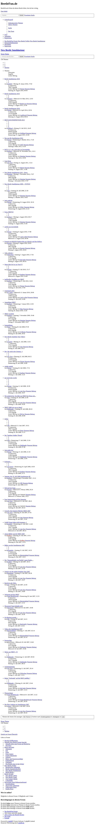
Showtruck (10, 608)
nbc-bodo (23, 260)
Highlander (10, 409)
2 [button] (4, 64)
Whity (22, 207)
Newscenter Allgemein (12, 785)
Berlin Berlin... (10, 772)
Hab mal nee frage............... (12, 488)
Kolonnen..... (8, 461)
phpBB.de (21, 823)
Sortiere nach (42, 717)
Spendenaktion (10, 784)
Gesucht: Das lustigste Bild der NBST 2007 (17, 511)
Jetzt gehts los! (8, 450)
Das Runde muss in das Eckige (15, 764)
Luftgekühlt (9, 780)
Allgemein (8, 749)
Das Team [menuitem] (11, 31)
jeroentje (9, 342)
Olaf (8, 440)
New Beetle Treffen (24, 41)
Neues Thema (5, 54)
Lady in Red (23, 237)
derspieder (10, 550)
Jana (8, 190)
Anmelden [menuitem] (7, 36)
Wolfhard (10, 128)
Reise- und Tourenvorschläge (14, 759)
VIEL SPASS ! (8, 253)
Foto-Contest (9, 754)
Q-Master (23, 332)
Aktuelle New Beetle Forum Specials (15, 742)
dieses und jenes (9, 747)
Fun (7, 750)
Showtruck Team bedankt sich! (13, 606)
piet (8, 585)
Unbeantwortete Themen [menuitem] (15, 23)
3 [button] (4, 66)
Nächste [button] (6, 67)
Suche (21, 15)
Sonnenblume (8, 325)
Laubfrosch (23, 115)
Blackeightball (24, 555)
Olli (8, 425)
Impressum (7, 46)
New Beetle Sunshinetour (37, 41)
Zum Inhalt (4, 11)
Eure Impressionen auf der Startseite (15, 499)
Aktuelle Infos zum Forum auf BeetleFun (17, 744)
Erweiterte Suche (29, 15)
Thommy (10, 98)
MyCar (22, 414)
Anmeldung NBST (10, 302)
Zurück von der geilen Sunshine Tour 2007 (17, 571)
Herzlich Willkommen (11, 740)
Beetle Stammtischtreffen (13, 769)
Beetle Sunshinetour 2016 (12, 79)
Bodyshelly (23, 624)
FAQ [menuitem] (5, 34)
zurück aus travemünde (11, 227)
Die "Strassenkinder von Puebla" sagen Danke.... (18, 560)
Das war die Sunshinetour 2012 (13, 138)
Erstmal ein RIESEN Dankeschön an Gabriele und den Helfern (23, 241)
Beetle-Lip (23, 103)
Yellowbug (10, 255)
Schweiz (8, 757)
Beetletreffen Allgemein (13, 767)
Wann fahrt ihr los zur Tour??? (13, 264)
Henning (22, 156)
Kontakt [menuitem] (6, 818)
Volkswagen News (11, 787)
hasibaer (9, 151)
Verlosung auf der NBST (11, 594)
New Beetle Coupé (11, 777)
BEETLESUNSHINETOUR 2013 (14, 120)
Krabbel (9, 562)
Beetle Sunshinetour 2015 (12, 93)
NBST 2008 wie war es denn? (13, 407)
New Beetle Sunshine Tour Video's (14, 337)
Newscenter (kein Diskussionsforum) (15, 782)
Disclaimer (7, 44)
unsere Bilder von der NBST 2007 (14, 534)
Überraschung (8, 693)
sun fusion (10, 466)
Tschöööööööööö (9, 667)
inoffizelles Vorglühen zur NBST (14, 279)
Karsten (9, 243)
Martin (22, 168)
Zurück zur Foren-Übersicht (9, 734)
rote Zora (10, 163)
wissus (9, 706)
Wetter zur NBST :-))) (11, 652)
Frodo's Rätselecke (11, 755)
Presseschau (8, 640)
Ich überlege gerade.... (11, 617)
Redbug (9, 535)
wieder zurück (8, 366)
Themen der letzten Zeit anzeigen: (17, 717)
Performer (23, 647)
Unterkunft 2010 (9, 291)
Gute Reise (7, 161)
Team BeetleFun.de (13, 596)
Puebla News (9, 789)
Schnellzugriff (8, 19)
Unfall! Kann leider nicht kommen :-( (15, 522)
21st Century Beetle (11, 779)
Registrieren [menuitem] (8, 38)
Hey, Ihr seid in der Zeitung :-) (13, 351)
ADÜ (21, 145)
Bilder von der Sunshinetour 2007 (14, 545)
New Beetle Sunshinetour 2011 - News (16, 172)
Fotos (7, 752)
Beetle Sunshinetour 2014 (12, 108)
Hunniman (10, 573)
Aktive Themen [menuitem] (12, 24)
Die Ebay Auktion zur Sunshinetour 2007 (16, 704)
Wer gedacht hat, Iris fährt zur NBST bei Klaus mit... (20, 396)
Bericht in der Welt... (10, 583)
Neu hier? (8, 745)
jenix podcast (8, 200)
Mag (21, 309)
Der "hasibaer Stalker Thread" (13, 435)
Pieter (8, 327)
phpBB (10, 821)
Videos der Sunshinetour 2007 (13, 629)
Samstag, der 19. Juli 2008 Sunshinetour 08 (17, 476)
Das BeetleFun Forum (11, 41)
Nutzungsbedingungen (11, 43)
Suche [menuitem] (10, 28)
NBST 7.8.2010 (9, 314)
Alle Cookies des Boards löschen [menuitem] (14, 815)
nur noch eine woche (10, 378)
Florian (22, 89)
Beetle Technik (8, 774)
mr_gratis (10, 292)
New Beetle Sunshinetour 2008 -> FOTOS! (17, 184)
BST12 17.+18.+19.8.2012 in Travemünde (17, 149)
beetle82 (9, 84)
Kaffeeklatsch (10, 760)
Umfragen (9, 762)
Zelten (6, 419)
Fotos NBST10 (8, 212)
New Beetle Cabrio (11, 775)
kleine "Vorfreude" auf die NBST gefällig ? (17, 678)
